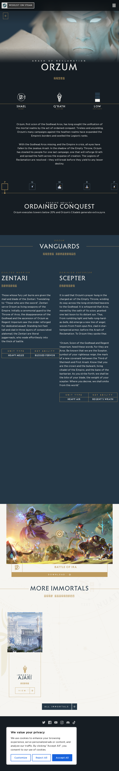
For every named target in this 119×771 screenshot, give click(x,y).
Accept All (62, 757)
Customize (20, 757)
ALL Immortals (58, 707)
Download (59, 574)
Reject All (41, 757)
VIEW (24, 691)
